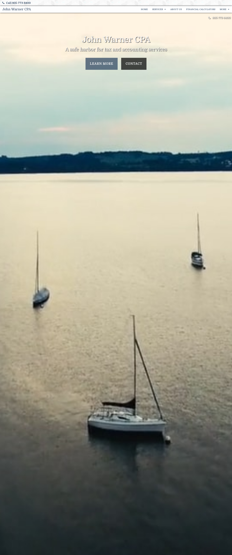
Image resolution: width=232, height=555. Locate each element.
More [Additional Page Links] (223, 9)
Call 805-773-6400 (16, 2)
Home (144, 9)
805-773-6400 (221, 17)
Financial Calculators (200, 9)
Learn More (101, 63)
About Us (176, 9)
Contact (134, 63)
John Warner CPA (16, 9)
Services (157, 9)
